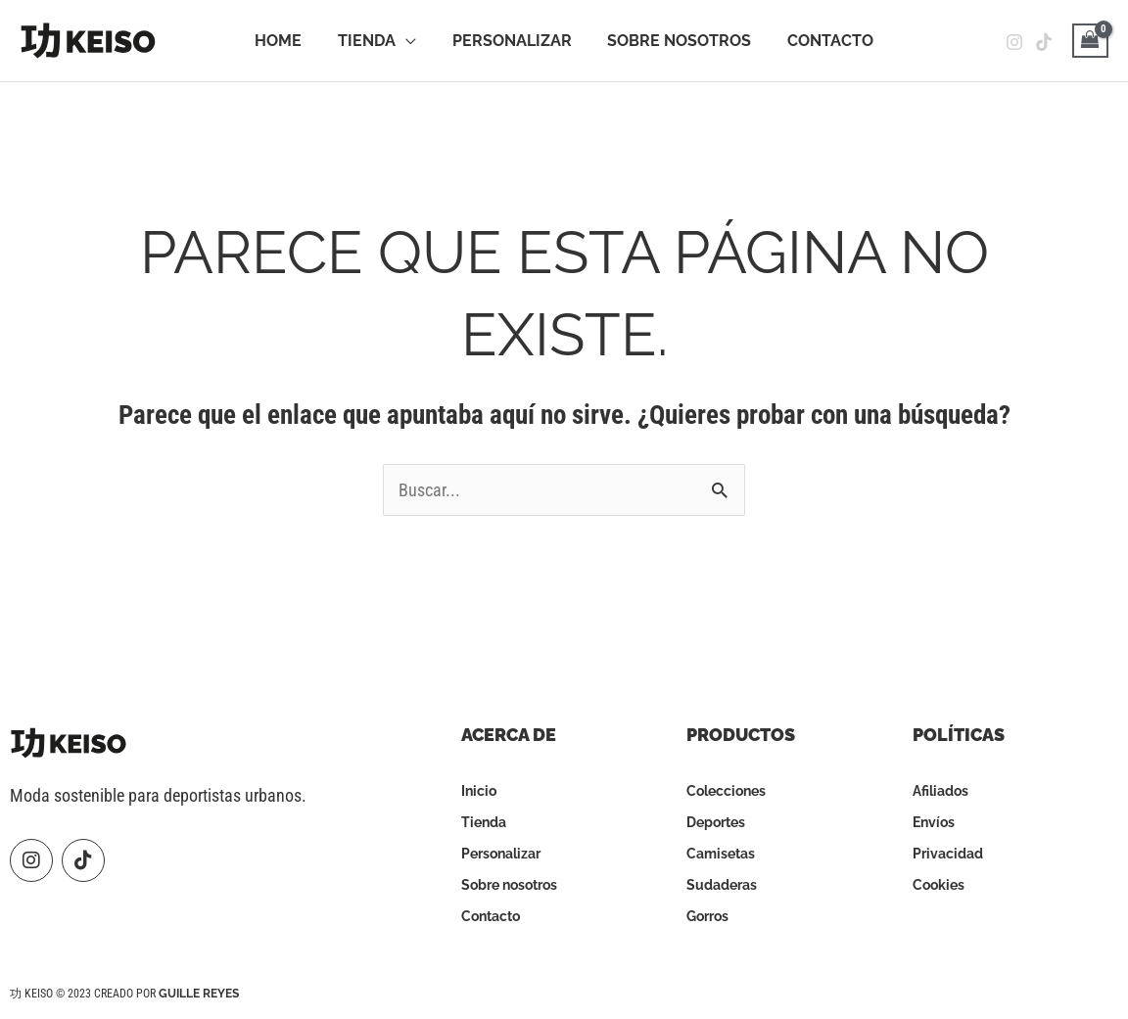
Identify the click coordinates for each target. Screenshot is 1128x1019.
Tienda (371, 40)
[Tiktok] (1044, 42)
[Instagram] (1014, 42)
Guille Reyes (199, 993)
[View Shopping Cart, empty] (1090, 40)
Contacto (821, 40)
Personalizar (512, 40)
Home (286, 40)
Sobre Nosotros (675, 40)
